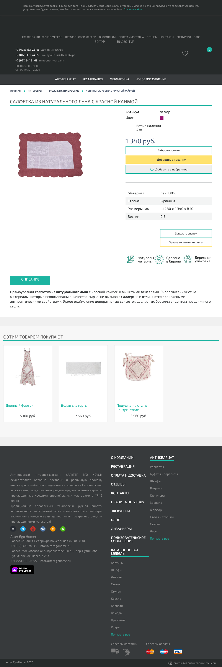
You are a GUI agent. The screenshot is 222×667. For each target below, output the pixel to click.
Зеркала (156, 502)
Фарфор (156, 510)
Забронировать (169, 150)
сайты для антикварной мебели (192, 663)
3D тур (100, 41)
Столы (115, 584)
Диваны (116, 577)
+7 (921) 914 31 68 (26, 60)
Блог (197, 36)
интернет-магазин (51, 60)
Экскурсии (184, 36)
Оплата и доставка (131, 36)
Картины (117, 563)
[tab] (30, 280)
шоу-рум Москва (52, 49)
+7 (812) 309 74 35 (27, 55)
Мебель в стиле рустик (64, 90)
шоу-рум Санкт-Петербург (57, 55)
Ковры (115, 627)
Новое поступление (151, 79)
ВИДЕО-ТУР (125, 41)
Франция (167, 201)
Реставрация (92, 79)
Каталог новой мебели (80, 36)
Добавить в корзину (171, 159)
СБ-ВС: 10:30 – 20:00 (27, 69)
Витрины (156, 488)
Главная (15, 90)
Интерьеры (35, 90)
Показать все (159, 538)
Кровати (117, 606)
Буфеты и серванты (164, 474)
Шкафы (155, 481)
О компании (107, 36)
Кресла (116, 598)
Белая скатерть (74, 405)
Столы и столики (162, 517)
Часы (153, 531)
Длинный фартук (19, 405)
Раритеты (157, 467)
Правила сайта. (133, 9)
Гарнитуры (157, 495)
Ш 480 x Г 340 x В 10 (176, 208)
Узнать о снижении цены (186, 242)
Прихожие (118, 620)
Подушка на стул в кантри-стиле (132, 407)
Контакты (167, 36)
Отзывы (152, 36)
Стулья (155, 524)
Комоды (116, 613)
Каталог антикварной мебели (42, 36)
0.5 (162, 216)
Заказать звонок (186, 233)
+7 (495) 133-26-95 (27, 49)
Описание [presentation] (30, 279)
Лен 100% (168, 193)
